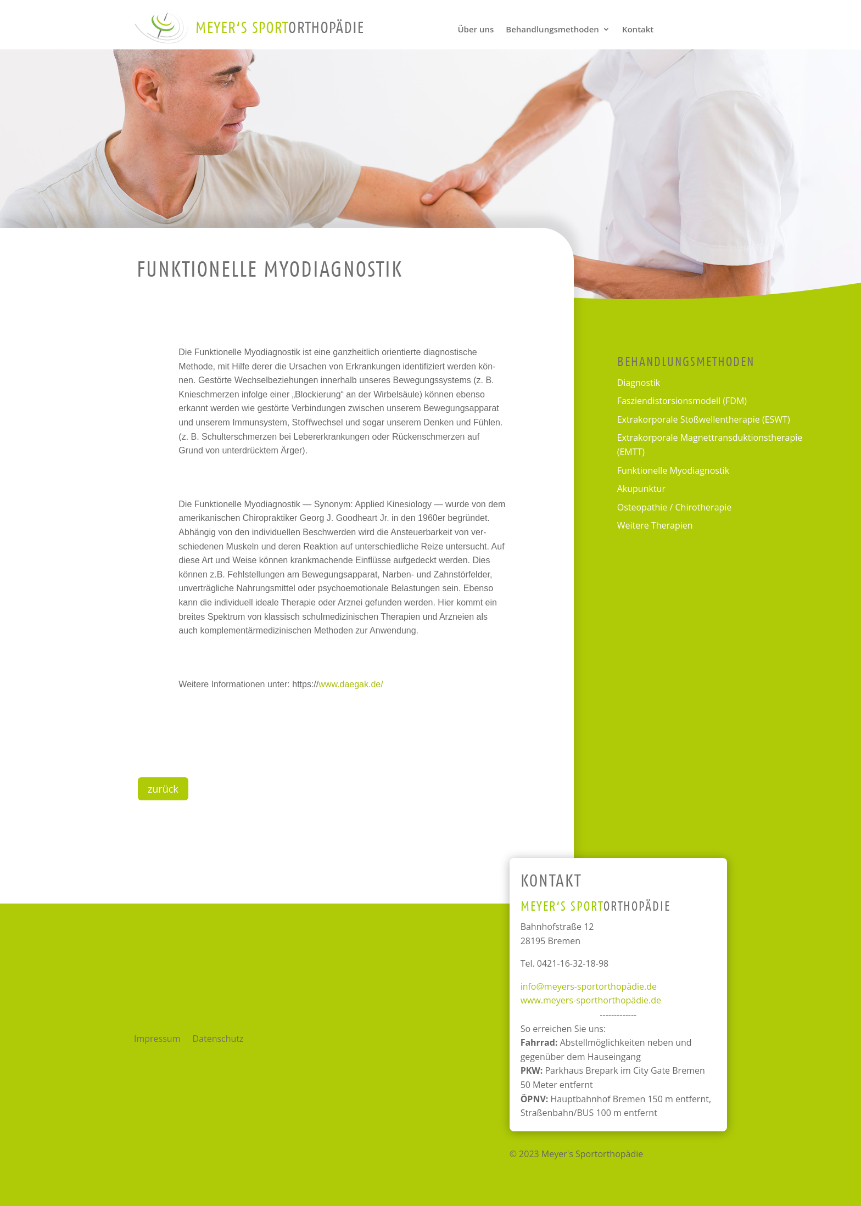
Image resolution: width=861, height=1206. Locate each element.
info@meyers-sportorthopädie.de (589, 986)
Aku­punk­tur (641, 489)
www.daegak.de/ (350, 684)
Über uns (475, 30)
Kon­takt (637, 30)
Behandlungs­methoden (552, 30)
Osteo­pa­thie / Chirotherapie (674, 507)
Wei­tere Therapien (655, 525)
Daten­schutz (217, 1040)
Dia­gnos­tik (638, 383)
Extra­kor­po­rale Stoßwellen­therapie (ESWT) (703, 419)
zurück (163, 788)
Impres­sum (157, 1040)
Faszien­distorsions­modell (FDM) (682, 401)
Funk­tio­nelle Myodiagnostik (673, 470)
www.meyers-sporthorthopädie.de (591, 1000)
